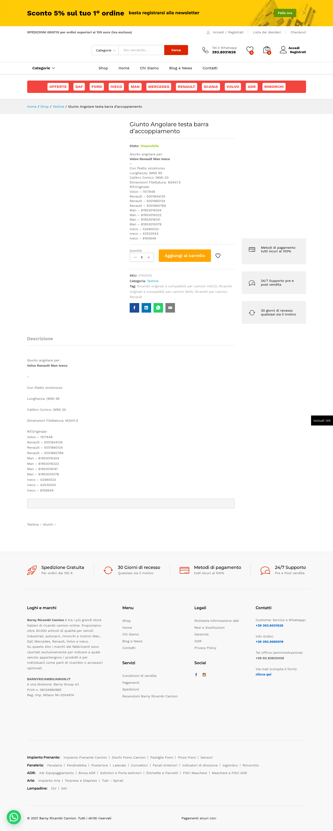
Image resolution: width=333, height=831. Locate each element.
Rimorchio (251, 765)
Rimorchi (274, 86)
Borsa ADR (87, 773)
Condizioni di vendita (139, 676)
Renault (186, 86)
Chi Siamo (149, 68)
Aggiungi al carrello (185, 255)
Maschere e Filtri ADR (229, 773)
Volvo (233, 86)
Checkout (298, 32)
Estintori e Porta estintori (120, 773)
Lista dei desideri (267, 32)
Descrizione (40, 338)
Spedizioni (130, 689)
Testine (153, 281)
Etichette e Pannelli (162, 773)
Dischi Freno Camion (128, 757)
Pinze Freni (187, 757)
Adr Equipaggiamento (56, 773)
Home (123, 68)
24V (64, 788)
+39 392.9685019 (269, 642)
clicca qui (263, 674)
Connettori (139, 765)
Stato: (134, 146)
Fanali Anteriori (165, 765)
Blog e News (180, 68)
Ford (97, 86)
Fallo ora (285, 13)
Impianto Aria (49, 780)
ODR (198, 641)
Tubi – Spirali (112, 780)
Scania (211, 86)
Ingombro (230, 765)
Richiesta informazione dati (217, 621)
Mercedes (158, 86)
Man (135, 86)
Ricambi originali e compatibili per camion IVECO (177, 286)
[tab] (42, 340)
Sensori (206, 757)
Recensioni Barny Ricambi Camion (150, 696)
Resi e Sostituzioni (210, 627)
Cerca (176, 50)
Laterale (119, 765)
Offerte (58, 86)
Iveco (116, 86)
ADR (252, 86)
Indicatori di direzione (200, 765)
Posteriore (99, 765)
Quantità (136, 250)
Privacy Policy (205, 648)
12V (53, 788)
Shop (103, 68)
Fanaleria (54, 765)
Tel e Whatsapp (224, 48)
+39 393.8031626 (269, 625)
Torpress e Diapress (81, 780)
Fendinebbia (77, 765)
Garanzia (202, 634)
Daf (79, 86)
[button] (14, 817)
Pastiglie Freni (161, 757)
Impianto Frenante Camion (85, 757)
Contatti (210, 68)
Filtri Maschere (195, 773)
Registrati (235, 32)
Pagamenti (130, 682)
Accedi (218, 32)
